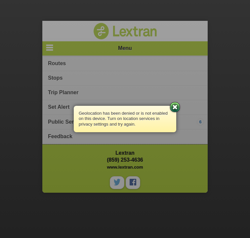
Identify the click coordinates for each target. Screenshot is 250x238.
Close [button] (175, 107)
